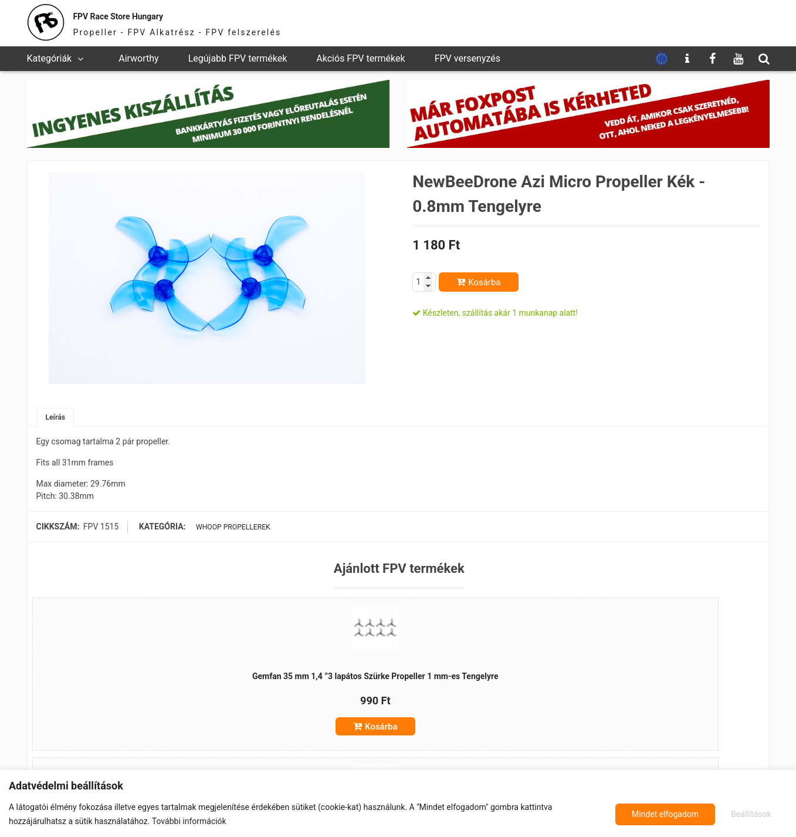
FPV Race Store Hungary (154, 14)
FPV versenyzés (467, 58)
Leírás (57, 418)
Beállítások (648, 814)
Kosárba (484, 282)
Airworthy (138, 58)
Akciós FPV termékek (360, 58)
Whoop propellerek (230, 529)
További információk (189, 821)
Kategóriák (49, 58)
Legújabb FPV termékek (237, 58)
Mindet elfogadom (737, 814)
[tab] (57, 419)
